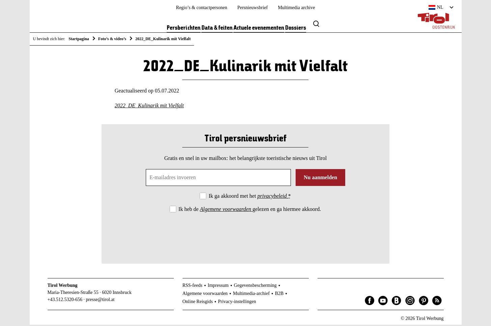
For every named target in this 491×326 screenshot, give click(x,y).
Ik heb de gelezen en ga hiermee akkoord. (250, 210)
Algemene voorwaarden (226, 210)
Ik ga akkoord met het (250, 197)
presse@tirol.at (100, 300)
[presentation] (245, 233)
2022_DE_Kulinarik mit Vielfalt (149, 107)
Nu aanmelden (320, 179)
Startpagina (79, 38)
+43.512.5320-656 (65, 300)
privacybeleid (272, 197)
